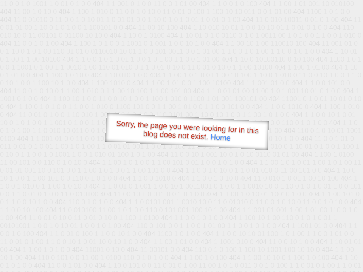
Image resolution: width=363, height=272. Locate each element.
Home (220, 137)
